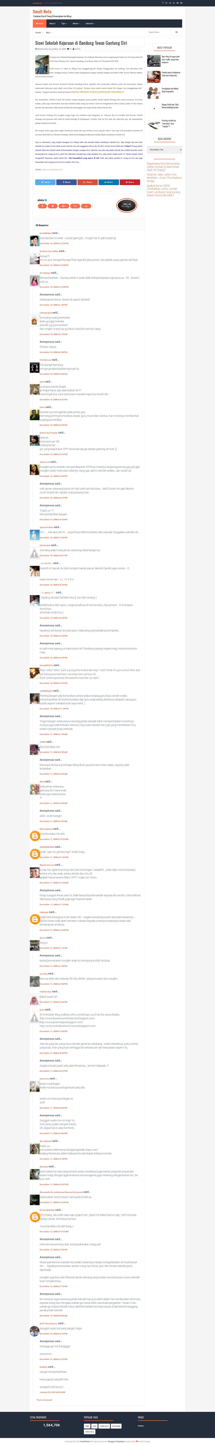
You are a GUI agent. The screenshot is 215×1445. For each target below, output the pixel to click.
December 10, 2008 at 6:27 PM (53, 498)
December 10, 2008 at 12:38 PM (54, 265)
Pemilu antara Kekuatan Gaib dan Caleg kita (171, 74)
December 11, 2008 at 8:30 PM (53, 1053)
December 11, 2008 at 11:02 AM (54, 857)
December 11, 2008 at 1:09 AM (53, 734)
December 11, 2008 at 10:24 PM (54, 1202)
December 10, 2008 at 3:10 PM (53, 334)
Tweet (45, 182)
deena (43, 938)
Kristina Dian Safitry (49, 251)
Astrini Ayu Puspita (49, 433)
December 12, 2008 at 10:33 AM (54, 1231)
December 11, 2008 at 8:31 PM (53, 1071)
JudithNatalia (46, 691)
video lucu (89, 1432)
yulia (42, 382)
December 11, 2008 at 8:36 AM (53, 803)
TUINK (43, 742)
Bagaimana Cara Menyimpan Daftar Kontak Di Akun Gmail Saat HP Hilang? (163, 167)
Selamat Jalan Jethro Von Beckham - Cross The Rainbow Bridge (164, 178)
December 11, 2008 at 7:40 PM (53, 1031)
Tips (64, 23)
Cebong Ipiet (46, 313)
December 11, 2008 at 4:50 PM (53, 984)
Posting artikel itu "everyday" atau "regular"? (169, 123)
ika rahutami (46, 1141)
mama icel (45, 462)
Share (66, 182)
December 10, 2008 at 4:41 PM (53, 399)
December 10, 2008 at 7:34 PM (53, 538)
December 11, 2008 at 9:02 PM (53, 1133)
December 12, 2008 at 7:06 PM (53, 1250)
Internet (90, 23)
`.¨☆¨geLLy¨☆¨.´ (47, 593)
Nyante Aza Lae (47, 865)
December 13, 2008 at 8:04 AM (53, 1316)
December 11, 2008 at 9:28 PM (53, 1159)
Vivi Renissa (45, 360)
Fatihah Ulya (45, 992)
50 (70, 49)
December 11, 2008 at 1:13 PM (53, 948)
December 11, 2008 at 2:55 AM (53, 752)
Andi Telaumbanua (48, 1323)
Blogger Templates (116, 1441)
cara (94, 1426)
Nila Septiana (46, 829)
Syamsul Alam (46, 527)
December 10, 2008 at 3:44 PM (53, 374)
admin (40, 200)
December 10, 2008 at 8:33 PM (53, 585)
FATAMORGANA (47, 847)
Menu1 (52, 23)
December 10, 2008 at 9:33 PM (53, 636)
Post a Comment (44, 1400)
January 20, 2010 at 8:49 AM (52, 1392)
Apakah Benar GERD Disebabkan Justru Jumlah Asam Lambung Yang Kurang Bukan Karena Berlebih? (163, 190)
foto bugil (116, 1426)
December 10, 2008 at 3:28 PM (53, 352)
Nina (42, 782)
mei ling (43, 974)
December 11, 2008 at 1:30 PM (53, 966)
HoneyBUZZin (46, 665)
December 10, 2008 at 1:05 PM (53, 305)
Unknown (44, 912)
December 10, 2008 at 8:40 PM (53, 618)
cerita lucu (104, 1426)
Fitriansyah (45, 545)
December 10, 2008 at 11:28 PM (54, 709)
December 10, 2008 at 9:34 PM (53, 658)
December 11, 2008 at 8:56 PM (53, 1108)
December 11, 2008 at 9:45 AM (53, 821)
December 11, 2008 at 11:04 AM (54, 883)
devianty (44, 1167)
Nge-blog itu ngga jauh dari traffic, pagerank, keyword (170, 59)
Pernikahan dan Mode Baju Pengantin (170, 90)
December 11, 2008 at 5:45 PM (53, 1002)
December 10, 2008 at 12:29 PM (54, 243)
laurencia (44, 1079)
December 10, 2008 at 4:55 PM (53, 425)
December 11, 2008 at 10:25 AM (54, 839)
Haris (42, 407)
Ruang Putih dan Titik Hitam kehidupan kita (170, 106)
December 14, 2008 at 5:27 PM (53, 1334)
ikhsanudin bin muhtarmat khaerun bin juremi (61, 1192)
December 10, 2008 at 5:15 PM (53, 454)
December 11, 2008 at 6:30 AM (53, 774)
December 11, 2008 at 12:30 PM (54, 930)
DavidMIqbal (46, 233)
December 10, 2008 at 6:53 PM (53, 519)
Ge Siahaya (45, 273)
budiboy (43, 1367)
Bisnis (76, 23)
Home (39, 23)
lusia (42, 1010)
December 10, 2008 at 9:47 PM (53, 683)
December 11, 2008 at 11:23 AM (54, 904)
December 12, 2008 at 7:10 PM (53, 1286)
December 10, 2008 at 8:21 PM (53, 555)
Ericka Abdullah (47, 1210)
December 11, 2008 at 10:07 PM (54, 1184)
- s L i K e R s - (46, 563)
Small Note (42, 11)
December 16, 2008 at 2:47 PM (53, 1359)
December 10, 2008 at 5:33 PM (53, 476)
